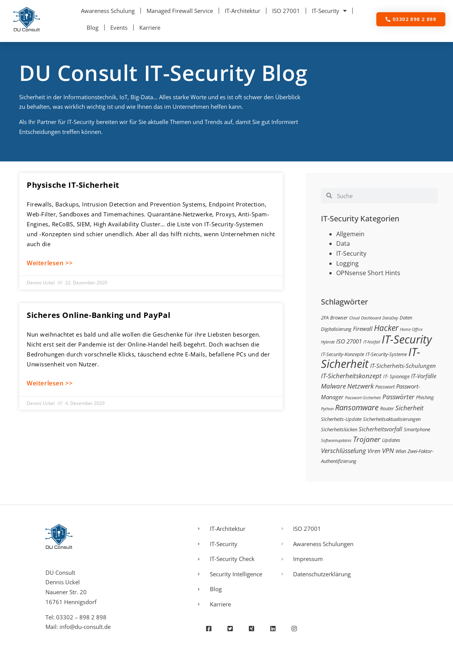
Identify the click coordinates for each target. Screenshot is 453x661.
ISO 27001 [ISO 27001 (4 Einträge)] (349, 341)
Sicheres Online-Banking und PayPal (98, 315)
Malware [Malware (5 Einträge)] (333, 386)
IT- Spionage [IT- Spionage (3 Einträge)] (396, 376)
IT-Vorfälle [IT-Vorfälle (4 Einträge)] (423, 376)
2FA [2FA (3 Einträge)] (325, 317)
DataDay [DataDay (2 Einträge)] (390, 318)
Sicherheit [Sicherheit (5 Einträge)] (409, 407)
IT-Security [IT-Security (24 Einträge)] (407, 339)
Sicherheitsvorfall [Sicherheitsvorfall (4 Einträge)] (380, 429)
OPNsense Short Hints (368, 273)
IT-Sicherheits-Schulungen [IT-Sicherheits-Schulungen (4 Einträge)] (403, 365)
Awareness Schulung (108, 11)
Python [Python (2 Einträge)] (327, 408)
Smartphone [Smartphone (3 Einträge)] (417, 429)
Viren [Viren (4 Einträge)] (374, 451)
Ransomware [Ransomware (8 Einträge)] (357, 407)
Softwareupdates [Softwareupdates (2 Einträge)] (336, 440)
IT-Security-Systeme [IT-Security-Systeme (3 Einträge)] (386, 354)
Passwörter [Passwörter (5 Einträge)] (398, 396)
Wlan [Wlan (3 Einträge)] (400, 451)
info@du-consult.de (85, 626)
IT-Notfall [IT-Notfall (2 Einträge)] (371, 342)
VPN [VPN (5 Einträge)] (388, 450)
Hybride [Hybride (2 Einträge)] (328, 342)
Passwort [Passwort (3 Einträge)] (385, 386)
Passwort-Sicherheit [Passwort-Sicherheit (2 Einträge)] (363, 397)
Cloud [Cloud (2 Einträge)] (354, 318)
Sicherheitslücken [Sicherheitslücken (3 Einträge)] (339, 429)
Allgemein (350, 234)
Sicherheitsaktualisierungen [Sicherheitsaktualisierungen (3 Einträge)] (392, 419)
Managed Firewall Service (180, 11)
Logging (347, 263)
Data (343, 243)
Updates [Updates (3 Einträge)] (391, 440)
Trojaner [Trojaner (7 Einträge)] (366, 439)
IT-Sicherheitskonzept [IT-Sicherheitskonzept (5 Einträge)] (351, 375)
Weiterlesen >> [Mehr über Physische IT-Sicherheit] (50, 263)
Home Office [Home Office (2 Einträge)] (411, 329)
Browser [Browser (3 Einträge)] (339, 317)
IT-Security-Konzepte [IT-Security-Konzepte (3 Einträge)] (342, 354)
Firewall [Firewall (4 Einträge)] (362, 328)
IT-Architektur (242, 11)
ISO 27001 (286, 11)
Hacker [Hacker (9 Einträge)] (386, 327)
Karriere (149, 27)
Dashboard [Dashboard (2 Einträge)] (371, 318)
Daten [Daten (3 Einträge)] (406, 317)
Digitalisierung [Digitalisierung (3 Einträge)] (336, 329)
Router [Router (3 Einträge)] (387, 408)
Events (118, 27)
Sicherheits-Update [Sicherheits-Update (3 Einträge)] (341, 419)
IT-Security (329, 11)
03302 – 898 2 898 (81, 617)
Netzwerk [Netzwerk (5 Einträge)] (360, 386)
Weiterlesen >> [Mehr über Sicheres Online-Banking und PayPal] (50, 383)
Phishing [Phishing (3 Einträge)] (425, 397)
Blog (92, 27)
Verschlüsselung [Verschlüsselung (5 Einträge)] (343, 450)
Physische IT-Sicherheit (73, 185)
